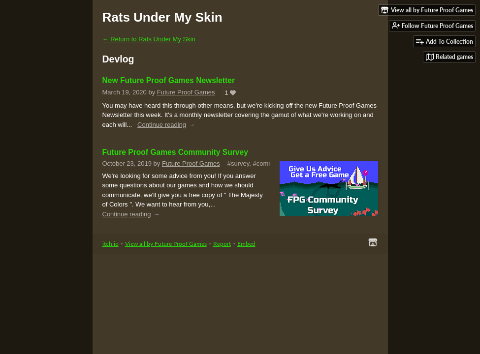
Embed (246, 243)
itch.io (110, 243)
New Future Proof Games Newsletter (168, 80)
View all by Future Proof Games (166, 243)
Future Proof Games (186, 92)
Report (222, 243)
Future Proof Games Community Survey (175, 152)
